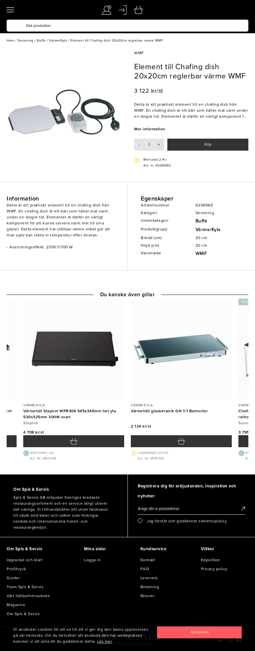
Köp (208, 144)
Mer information (149, 129)
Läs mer (105, 641)
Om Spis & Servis (23, 613)
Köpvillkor (210, 560)
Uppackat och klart (24, 560)
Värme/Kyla (208, 229)
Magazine (16, 604)
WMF (201, 253)
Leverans (149, 578)
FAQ (144, 569)
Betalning (149, 587)
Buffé (202, 221)
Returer (147, 595)
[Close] (199, 632)
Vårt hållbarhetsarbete (28, 595)
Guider (13, 578)
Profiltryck (16, 569)
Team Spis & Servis (25, 587)
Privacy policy (214, 569)
